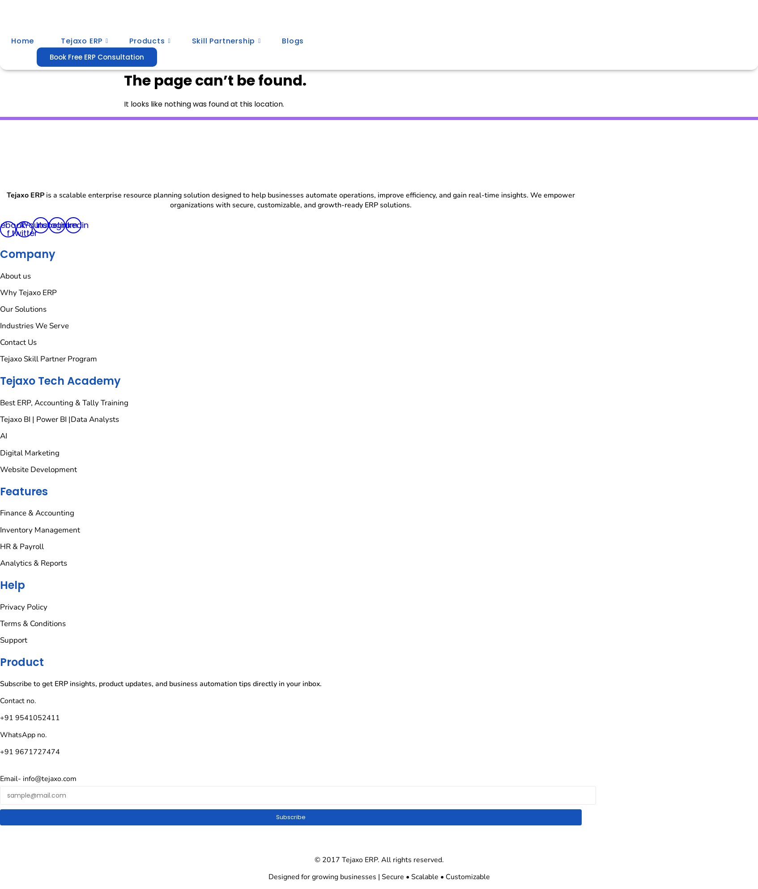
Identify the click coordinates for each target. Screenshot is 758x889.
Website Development (38, 469)
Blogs (293, 41)
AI (3, 436)
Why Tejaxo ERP (28, 293)
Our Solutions (23, 309)
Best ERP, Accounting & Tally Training (64, 403)
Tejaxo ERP (84, 41)
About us (15, 276)
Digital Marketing (30, 453)
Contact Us (18, 342)
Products (149, 41)
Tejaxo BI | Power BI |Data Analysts (59, 419)
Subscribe (291, 817)
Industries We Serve (34, 326)
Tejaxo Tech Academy (60, 381)
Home (22, 41)
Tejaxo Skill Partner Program (48, 359)
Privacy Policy (23, 607)
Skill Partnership (226, 41)
